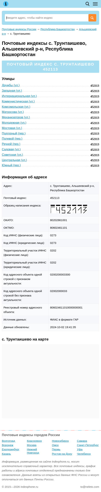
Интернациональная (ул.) (19, 96)
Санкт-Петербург (88, 445)
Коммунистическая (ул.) (18, 101)
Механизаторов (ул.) (16, 117)
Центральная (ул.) (14, 160)
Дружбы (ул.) (11, 85)
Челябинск (84, 453)
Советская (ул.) (12, 154)
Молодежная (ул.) (14, 122)
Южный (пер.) (11, 165)
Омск (55, 445)
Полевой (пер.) (12, 138)
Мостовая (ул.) (12, 128)
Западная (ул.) (12, 90)
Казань (6, 453)
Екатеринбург (10, 449)
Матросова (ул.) (13, 112)
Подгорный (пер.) (14, 133)
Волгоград (8, 440)
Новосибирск (60, 440)
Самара (82, 440)
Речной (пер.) (11, 144)
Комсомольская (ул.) (16, 106)
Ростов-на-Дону (62, 453)
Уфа (79, 449)
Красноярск (34, 440)
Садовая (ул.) (11, 149)
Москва (31, 445)
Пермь (56, 449)
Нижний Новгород (33, 451)
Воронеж (7, 445)
